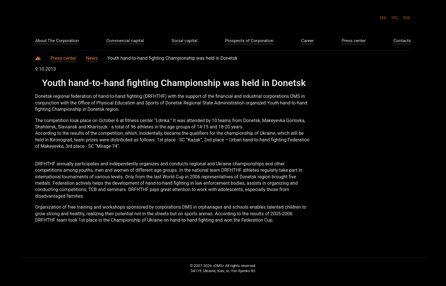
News (92, 58)
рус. (395, 16)
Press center (63, 58)
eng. (407, 16)
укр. (383, 16)
